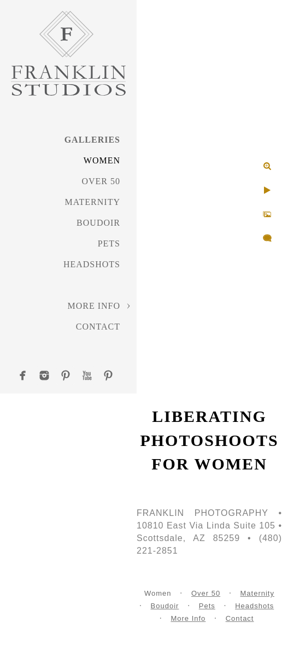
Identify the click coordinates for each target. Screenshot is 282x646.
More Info (93, 305)
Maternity (92, 202)
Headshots (91, 264)
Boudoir (98, 222)
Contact (98, 326)
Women (102, 160)
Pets (109, 243)
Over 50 (100, 181)
